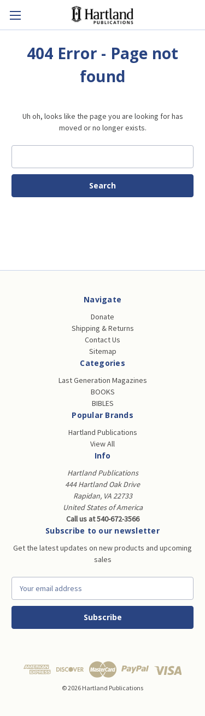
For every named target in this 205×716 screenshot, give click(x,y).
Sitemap (102, 351)
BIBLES (103, 403)
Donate (102, 317)
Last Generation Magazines (102, 380)
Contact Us (102, 340)
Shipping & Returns (103, 328)
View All (102, 444)
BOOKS (103, 392)
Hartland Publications (102, 432)
